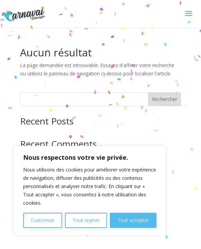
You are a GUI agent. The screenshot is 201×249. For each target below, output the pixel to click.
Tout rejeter (86, 220)
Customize (43, 220)
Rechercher (164, 99)
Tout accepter (133, 220)
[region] (90, 190)
